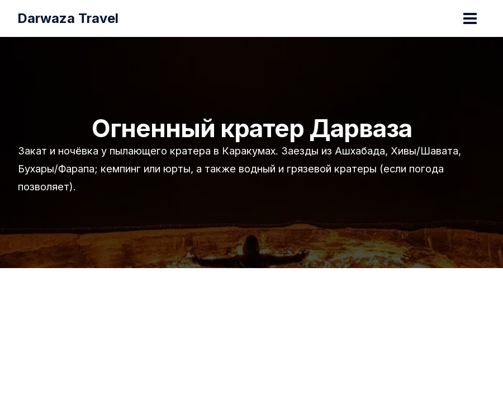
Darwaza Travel (68, 18)
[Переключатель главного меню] (469, 18)
